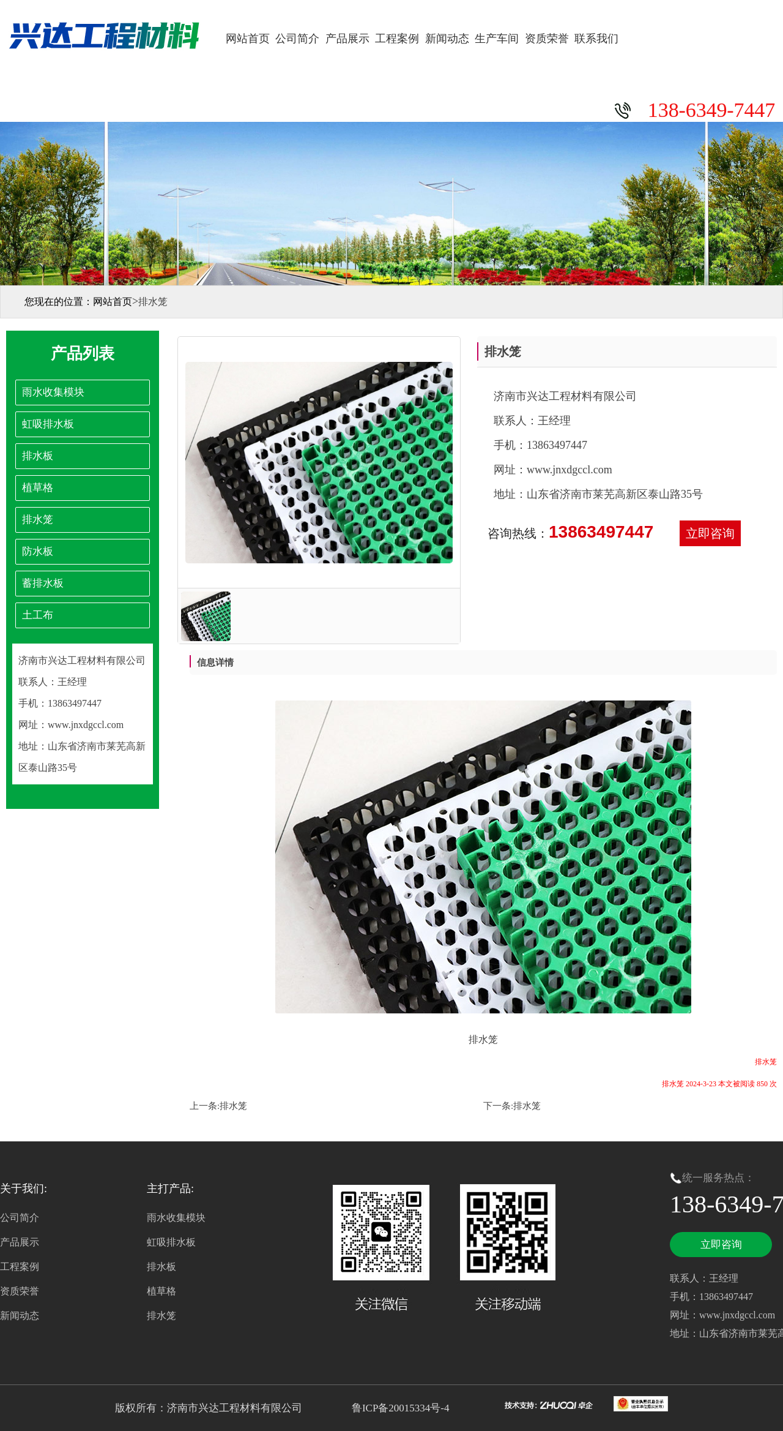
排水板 (161, 1266)
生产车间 (497, 38)
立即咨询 (710, 533)
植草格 (161, 1291)
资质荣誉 (547, 38)
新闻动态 (447, 38)
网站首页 (248, 38)
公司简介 (297, 38)
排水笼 (233, 1106)
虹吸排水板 (171, 1242)
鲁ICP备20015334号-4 (399, 1408)
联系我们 (596, 38)
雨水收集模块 (176, 1217)
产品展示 (347, 38)
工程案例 (397, 38)
